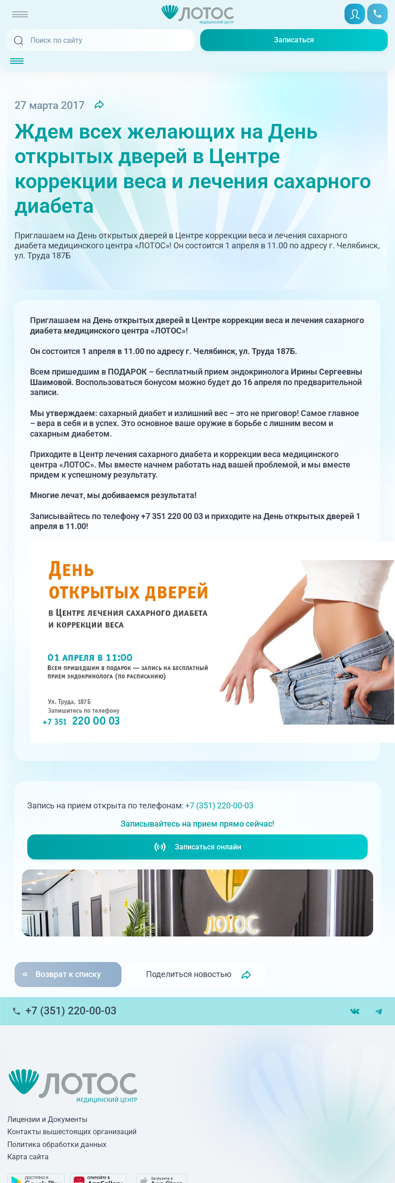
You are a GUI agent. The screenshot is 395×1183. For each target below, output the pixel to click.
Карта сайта (28, 1156)
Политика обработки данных (56, 1144)
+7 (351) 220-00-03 (219, 805)
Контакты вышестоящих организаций (72, 1131)
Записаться (294, 40)
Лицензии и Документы (47, 1119)
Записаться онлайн (197, 847)
